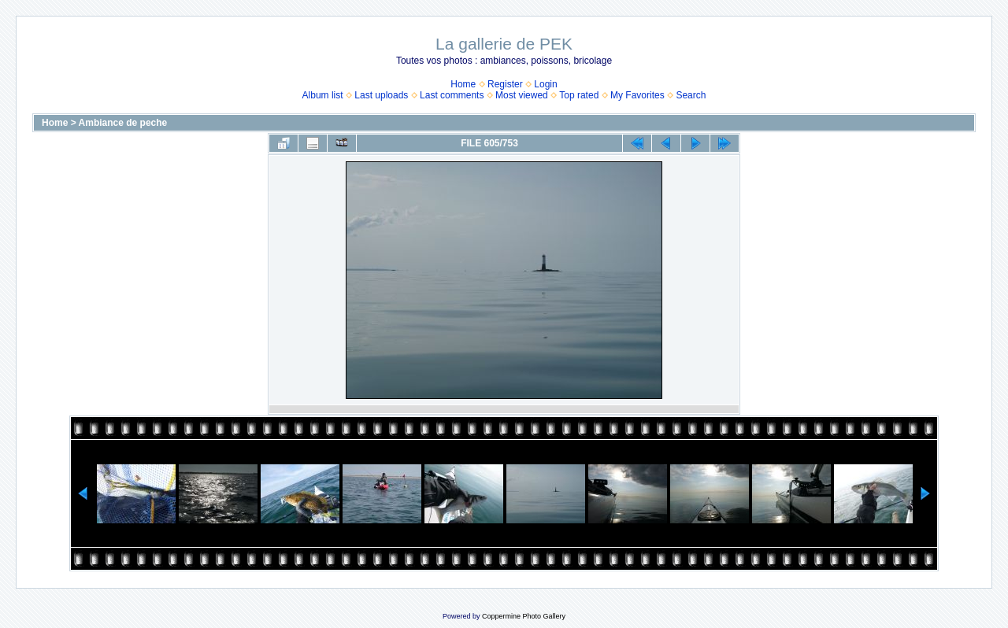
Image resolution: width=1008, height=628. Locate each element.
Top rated (578, 95)
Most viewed (521, 95)
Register (505, 84)
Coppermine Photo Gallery (523, 616)
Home (463, 84)
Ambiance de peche (123, 122)
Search (691, 95)
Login (545, 84)
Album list (322, 95)
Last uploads (381, 95)
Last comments (452, 95)
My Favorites (637, 95)
